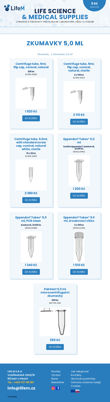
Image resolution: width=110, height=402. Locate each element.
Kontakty (76, 375)
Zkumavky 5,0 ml (63, 54)
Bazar (54, 378)
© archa (12, 396)
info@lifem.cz (21, 388)
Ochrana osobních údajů (86, 382)
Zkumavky (43, 54)
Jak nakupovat (80, 371)
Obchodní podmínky (83, 378)
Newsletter (57, 382)
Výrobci (56, 375)
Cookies (76, 386)
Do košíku (31, 118)
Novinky (56, 371)
